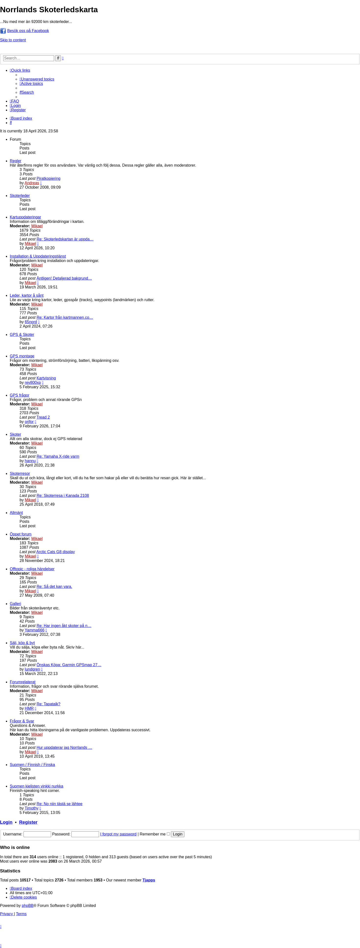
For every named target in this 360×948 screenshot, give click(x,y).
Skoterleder (20, 196)
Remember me (155, 834)
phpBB (28, 905)
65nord (31, 322)
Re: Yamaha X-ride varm (57, 456)
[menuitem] (37, 79)
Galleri (15, 604)
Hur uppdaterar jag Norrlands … (64, 747)
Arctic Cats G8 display (55, 552)
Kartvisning (46, 378)
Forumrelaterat (22, 682)
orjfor (29, 422)
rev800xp (33, 382)
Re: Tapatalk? (48, 704)
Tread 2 (43, 417)
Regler (15, 161)
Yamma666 (35, 630)
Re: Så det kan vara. (54, 586)
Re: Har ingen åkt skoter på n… (63, 626)
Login (6, 822)
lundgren (32, 669)
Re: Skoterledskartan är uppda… (64, 239)
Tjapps (149, 880)
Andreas (31, 183)
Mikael (37, 226)
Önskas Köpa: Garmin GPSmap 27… (68, 665)
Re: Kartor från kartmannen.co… (64, 317)
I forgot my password (118, 834)
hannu (30, 461)
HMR (29, 708)
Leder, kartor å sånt (27, 295)
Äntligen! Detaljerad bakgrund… (64, 278)
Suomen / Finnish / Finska (32, 765)
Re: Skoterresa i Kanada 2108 (62, 495)
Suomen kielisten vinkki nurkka (36, 786)
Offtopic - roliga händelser (32, 569)
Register (28, 822)
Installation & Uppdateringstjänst (38, 256)
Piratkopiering (48, 178)
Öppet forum (21, 534)
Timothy (31, 808)
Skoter (15, 434)
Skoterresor (20, 473)
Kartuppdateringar (25, 217)
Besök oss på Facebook (28, 31)
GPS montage (22, 356)
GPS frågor (19, 395)
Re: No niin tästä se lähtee (59, 804)
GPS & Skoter (22, 334)
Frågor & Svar (22, 721)
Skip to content (13, 40)
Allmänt (16, 513)
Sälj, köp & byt (22, 643)
